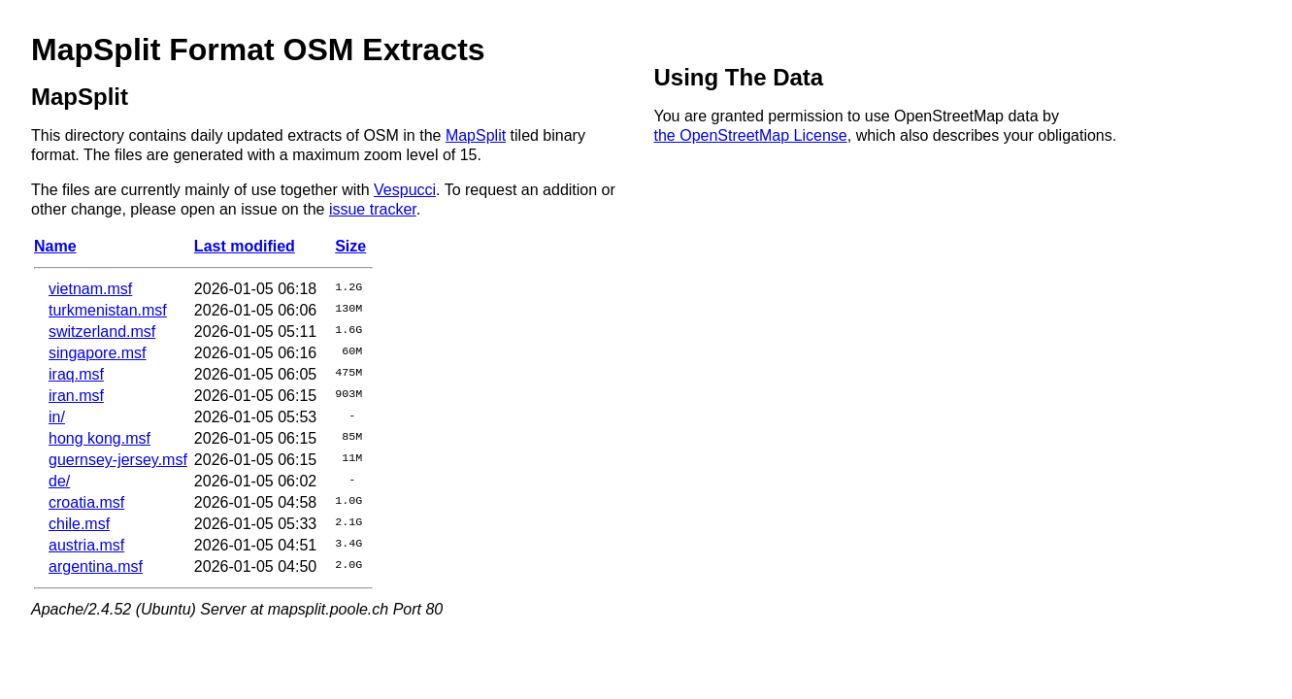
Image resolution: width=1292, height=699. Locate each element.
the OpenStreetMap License (750, 135)
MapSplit (476, 135)
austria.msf (86, 545)
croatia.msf (86, 502)
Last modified (244, 246)
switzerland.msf (102, 331)
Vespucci (405, 190)
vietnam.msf (90, 289)
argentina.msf (96, 566)
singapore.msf (98, 353)
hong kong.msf (99, 438)
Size (350, 246)
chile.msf (79, 524)
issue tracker (372, 209)
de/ (59, 481)
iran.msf (76, 395)
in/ (57, 417)
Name (55, 246)
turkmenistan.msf (108, 310)
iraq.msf (76, 374)
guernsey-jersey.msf (118, 459)
